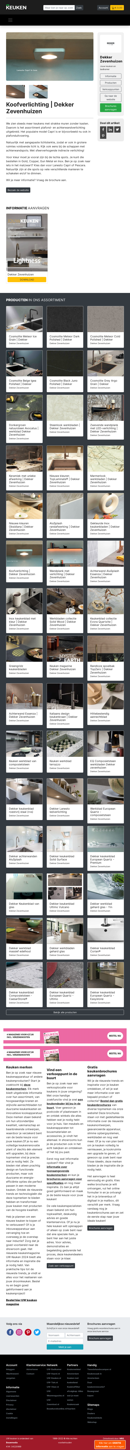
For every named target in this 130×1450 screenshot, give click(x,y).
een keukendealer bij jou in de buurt (65, 1103)
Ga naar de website (111, 97)
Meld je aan (65, 1347)
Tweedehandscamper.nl (99, 1369)
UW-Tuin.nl (52, 1382)
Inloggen (10, 1369)
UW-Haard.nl (53, 1373)
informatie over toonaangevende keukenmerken (58, 1171)
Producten (110, 82)
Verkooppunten (110, 89)
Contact (30, 1373)
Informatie (110, 76)
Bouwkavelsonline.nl (57, 1408)
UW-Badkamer (54, 1369)
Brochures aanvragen (111, 107)
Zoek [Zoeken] (79, 7)
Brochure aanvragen (100, 1338)
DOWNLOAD (27, 279)
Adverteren (32, 1369)
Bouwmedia (12, 1442)
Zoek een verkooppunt (60, 1265)
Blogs (90, 1409)
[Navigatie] (10, 20)
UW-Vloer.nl (53, 1387)
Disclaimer (11, 1400)
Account (103, 7)
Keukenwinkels (94, 1418)
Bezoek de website (18, 190)
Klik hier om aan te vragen (110, 1444)
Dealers (91, 1413)
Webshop (92, 1422)
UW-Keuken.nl (54, 1378)
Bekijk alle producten (65, 1012)
